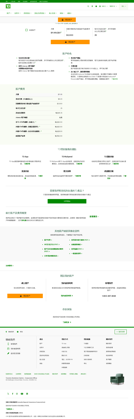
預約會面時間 (14, 343)
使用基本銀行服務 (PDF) (79, 235)
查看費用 (93, 211)
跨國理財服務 (66, 358)
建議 (69, 13)
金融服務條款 (76, 239)
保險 (62, 13)
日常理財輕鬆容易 (50, 251)
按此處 (23, 215)
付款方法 (64, 346)
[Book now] (67, 288)
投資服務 (25, 1)
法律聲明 (9, 260)
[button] (88, 6)
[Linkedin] (27, 389)
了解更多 (9, 404)
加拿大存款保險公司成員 (41, 368)
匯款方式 (64, 350)
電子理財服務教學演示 (90, 346)
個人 (7, 1)
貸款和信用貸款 (44, 350)
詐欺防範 (86, 350)
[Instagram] (17, 389)
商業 (19, 1)
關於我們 (108, 338)
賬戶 (9, 13)
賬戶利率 (47, 235)
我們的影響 (109, 342)
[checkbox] (30, 25)
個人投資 (53, 13)
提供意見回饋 (14, 348)
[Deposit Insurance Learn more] (67, 317)
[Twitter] (8, 389)
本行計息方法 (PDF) (51, 239)
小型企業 (13, 1)
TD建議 (86, 338)
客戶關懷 (108, 354)
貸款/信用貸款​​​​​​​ (40, 13)
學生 (85, 358)
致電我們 (12, 339)
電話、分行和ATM (67, 354)
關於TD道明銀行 (44, 1)
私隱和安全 (9, 368)
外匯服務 (64, 362)
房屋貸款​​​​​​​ (27, 13)
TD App (64, 338)
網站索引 (83, 368)
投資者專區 (109, 350)
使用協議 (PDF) (76, 244)
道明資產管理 (33, 1)
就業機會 (108, 358)
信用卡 (17, 13)
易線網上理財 (66, 342)
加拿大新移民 (88, 354)
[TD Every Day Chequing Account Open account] (67, 20)
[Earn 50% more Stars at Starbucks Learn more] (67, 196)
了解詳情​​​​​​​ (114, 74)
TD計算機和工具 (89, 342)
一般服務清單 (76, 248)
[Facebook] (12, 389)
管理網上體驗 (74, 368)
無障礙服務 (27, 368)
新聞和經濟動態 (111, 346)
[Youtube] (22, 389)
